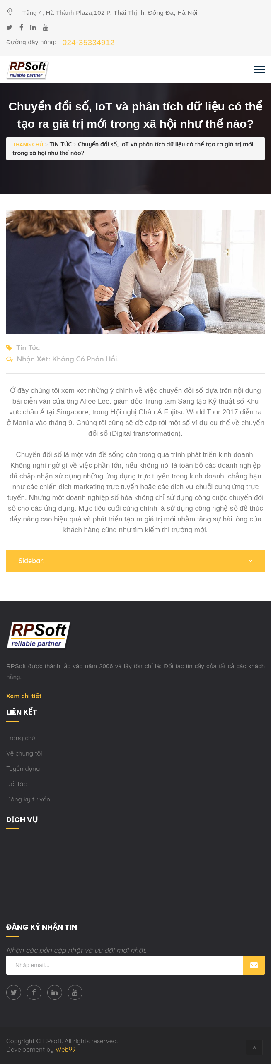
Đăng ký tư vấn (28, 799)
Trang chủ (20, 738)
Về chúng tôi (24, 753)
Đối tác (16, 784)
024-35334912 (89, 42)
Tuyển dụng (23, 768)
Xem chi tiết (23, 696)
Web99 (66, 1049)
